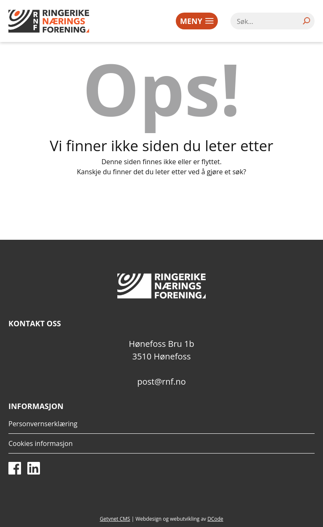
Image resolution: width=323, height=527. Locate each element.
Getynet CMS (115, 518)
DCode (215, 518)
